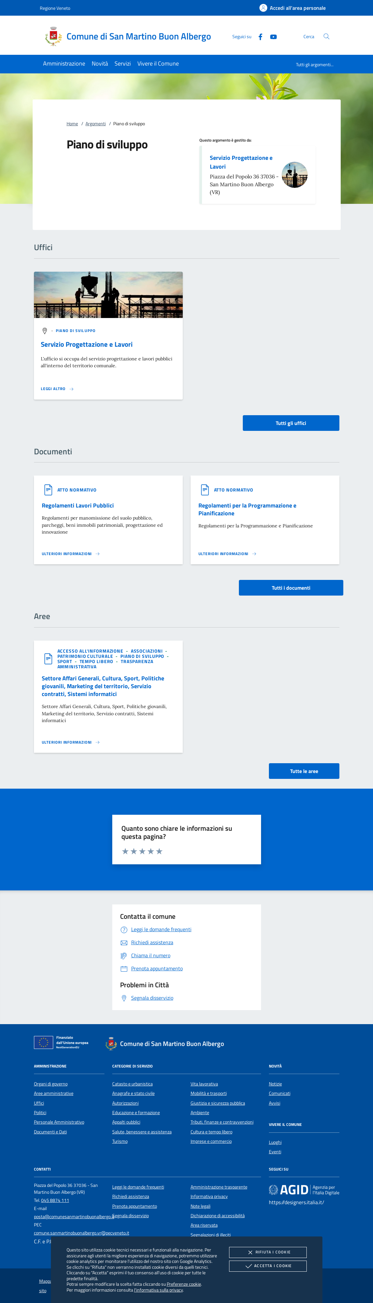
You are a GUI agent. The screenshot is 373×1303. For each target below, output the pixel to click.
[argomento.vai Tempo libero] (97, 661)
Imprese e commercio (211, 1141)
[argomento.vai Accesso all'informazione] (91, 650)
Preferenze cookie (184, 1283)
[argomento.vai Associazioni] (147, 650)
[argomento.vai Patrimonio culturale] (86, 656)
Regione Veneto (55, 8)
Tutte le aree (304, 771)
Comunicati (279, 1093)
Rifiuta (268, 1252)
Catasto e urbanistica (132, 1083)
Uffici (39, 1103)
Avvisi (274, 1103)
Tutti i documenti (291, 588)
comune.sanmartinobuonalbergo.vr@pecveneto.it (81, 1232)
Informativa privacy (209, 1196)
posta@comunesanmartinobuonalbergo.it (74, 1216)
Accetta (268, 1266)
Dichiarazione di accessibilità (218, 1215)
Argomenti (95, 123)
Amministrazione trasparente (219, 1186)
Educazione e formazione (136, 1112)
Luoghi (275, 1142)
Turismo (120, 1141)
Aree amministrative (53, 1093)
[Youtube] (270, 36)
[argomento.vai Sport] (65, 661)
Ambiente (200, 1112)
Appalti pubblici (126, 1122)
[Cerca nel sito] (326, 36)
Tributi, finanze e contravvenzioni (222, 1122)
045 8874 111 (55, 1200)
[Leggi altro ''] (57, 388)
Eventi (275, 1151)
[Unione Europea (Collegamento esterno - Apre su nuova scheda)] (63, 1044)
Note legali (200, 1206)
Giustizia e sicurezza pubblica (218, 1103)
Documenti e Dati (50, 1131)
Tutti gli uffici (291, 423)
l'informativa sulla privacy (158, 1289)
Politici (40, 1112)
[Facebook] (257, 36)
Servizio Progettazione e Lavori (241, 162)
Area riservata (204, 1225)
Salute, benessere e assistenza (142, 1131)
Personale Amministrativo (59, 1122)
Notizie (275, 1083)
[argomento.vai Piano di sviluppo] (76, 330)
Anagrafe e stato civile (133, 1093)
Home (72, 123)
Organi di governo (51, 1083)
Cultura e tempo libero (211, 1131)
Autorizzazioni (125, 1103)
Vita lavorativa (204, 1083)
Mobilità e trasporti (209, 1093)
